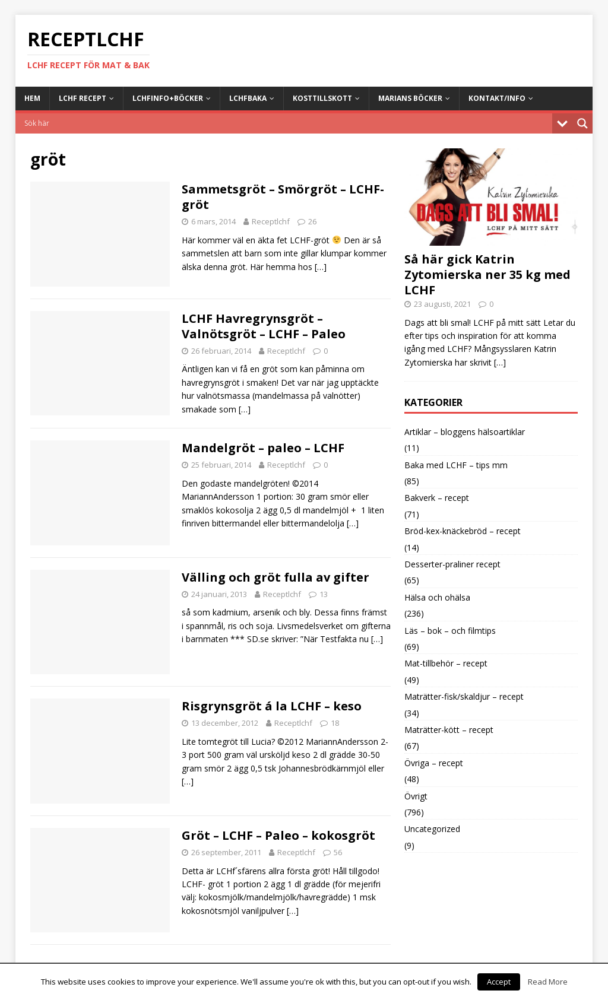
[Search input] (287, 123)
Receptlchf (271, 221)
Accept (499, 981)
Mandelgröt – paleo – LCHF (263, 448)
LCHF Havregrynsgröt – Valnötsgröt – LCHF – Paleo (264, 326)
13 (323, 594)
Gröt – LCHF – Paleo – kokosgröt (278, 835)
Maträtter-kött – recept (448, 729)
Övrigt (416, 796)
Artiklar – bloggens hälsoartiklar (464, 431)
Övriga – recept (433, 763)
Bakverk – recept (436, 497)
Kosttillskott (322, 98)
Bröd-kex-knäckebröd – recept (462, 530)
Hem (32, 98)
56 (338, 852)
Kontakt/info (496, 98)
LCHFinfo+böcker (167, 98)
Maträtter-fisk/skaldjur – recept (464, 696)
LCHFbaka (248, 98)
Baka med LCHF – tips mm (456, 465)
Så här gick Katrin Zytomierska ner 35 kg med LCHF (487, 274)
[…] (321, 266)
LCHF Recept (82, 98)
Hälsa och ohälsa (437, 597)
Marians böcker (410, 98)
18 (335, 723)
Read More (548, 981)
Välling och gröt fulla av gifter (275, 577)
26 (312, 221)
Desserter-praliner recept (452, 564)
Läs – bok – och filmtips (450, 630)
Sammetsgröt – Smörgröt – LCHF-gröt (283, 196)
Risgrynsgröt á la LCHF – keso (272, 706)
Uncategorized (432, 828)
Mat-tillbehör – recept (445, 663)
